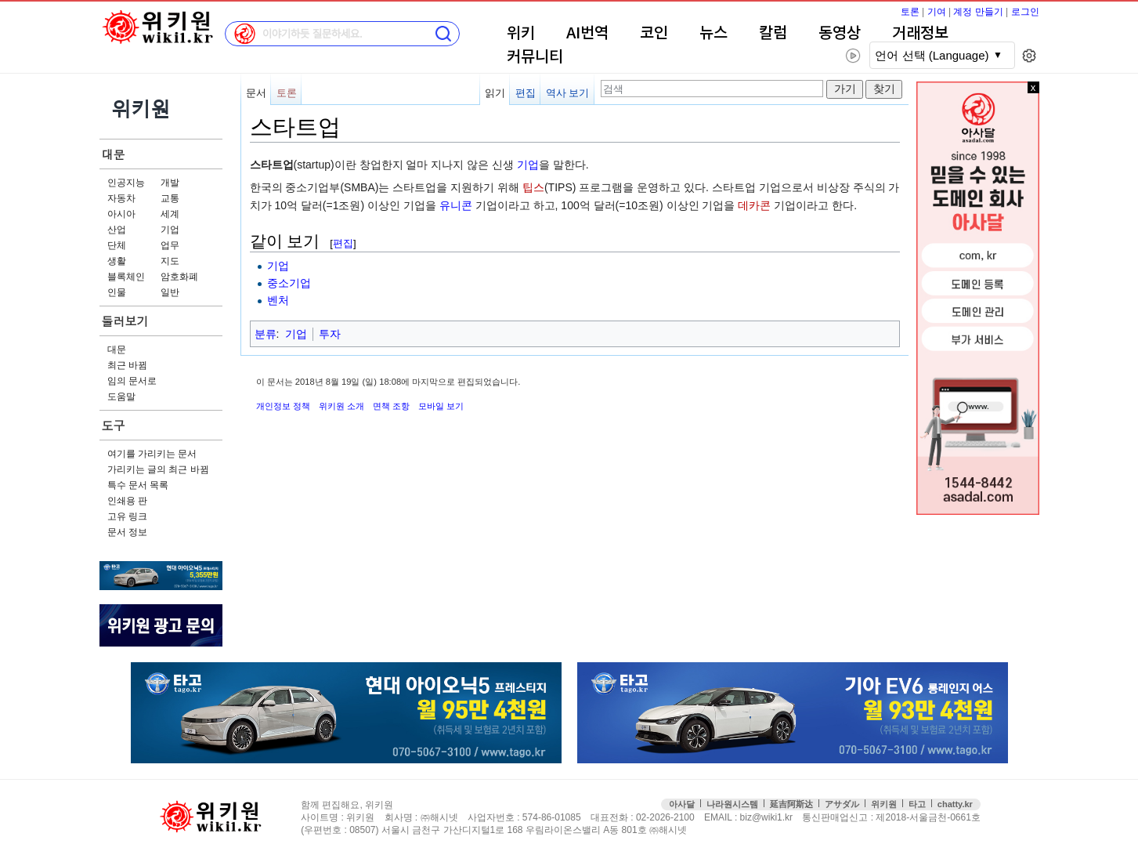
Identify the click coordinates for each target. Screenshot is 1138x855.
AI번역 (587, 33)
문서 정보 (127, 532)
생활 (116, 260)
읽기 (495, 93)
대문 (113, 154)
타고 (917, 804)
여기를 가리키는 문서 (152, 453)
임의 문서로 (132, 380)
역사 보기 (568, 93)
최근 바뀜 (127, 365)
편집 (525, 93)
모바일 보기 (441, 406)
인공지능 (126, 182)
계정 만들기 (978, 11)
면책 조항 (391, 406)
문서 (256, 93)
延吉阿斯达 (791, 804)
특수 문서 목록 (138, 485)
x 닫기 (1033, 87)
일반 (170, 292)
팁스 (533, 187)
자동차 (121, 198)
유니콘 (455, 205)
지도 (170, 260)
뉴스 (713, 33)
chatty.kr (955, 804)
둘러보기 (125, 321)
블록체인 (126, 276)
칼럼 (773, 33)
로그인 (1025, 11)
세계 (170, 213)
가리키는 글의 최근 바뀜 (158, 469)
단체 (116, 245)
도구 (113, 425)
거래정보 (920, 33)
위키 (521, 33)
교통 (170, 198)
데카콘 (754, 205)
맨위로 (1104, 817)
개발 (170, 182)
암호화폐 (179, 276)
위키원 (884, 804)
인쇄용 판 (127, 500)
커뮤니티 (535, 57)
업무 (170, 245)
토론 (910, 11)
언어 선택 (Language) (931, 55)
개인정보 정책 (283, 406)
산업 (116, 229)
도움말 (121, 396)
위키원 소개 (341, 406)
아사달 (682, 804)
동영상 (839, 33)
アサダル (842, 804)
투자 (330, 334)
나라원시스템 (732, 804)
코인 (654, 33)
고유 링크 (127, 516)
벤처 (278, 300)
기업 (170, 229)
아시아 (121, 213)
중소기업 (289, 283)
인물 (116, 292)
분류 (265, 334)
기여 (936, 11)
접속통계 (1071, 817)
